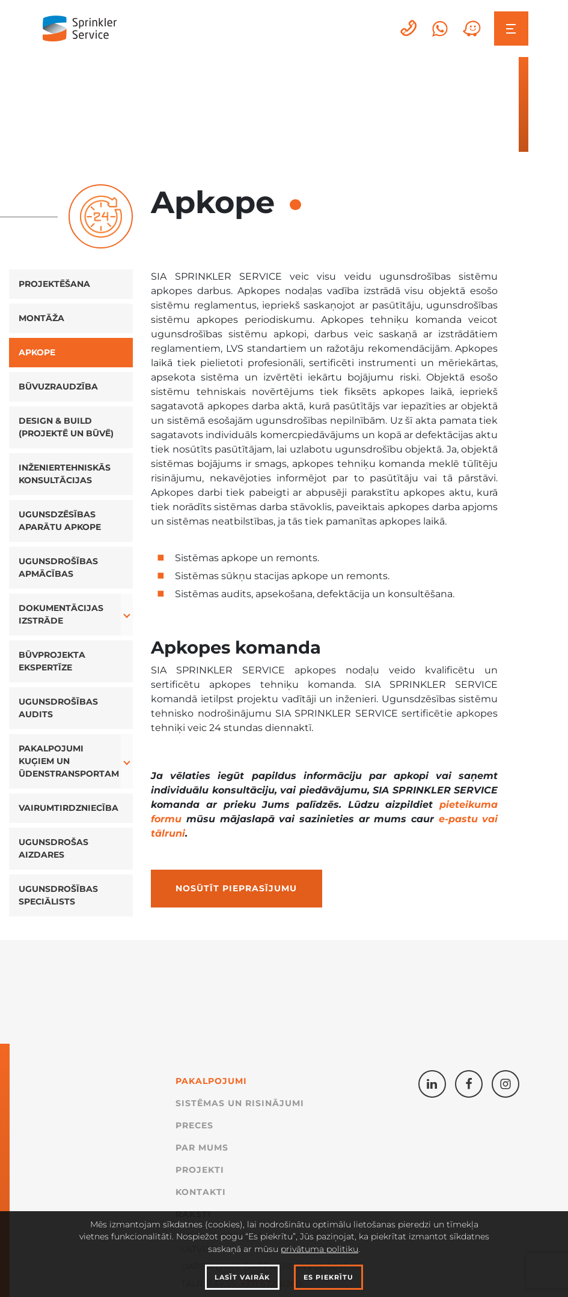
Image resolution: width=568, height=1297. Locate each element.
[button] (127, 615)
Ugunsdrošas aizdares (53, 848)
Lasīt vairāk (242, 1277)
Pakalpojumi (211, 1081)
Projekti (200, 1169)
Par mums (202, 1147)
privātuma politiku (319, 1249)
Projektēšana (54, 283)
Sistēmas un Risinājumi (240, 1103)
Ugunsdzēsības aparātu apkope (60, 520)
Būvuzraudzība (58, 386)
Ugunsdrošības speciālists (58, 895)
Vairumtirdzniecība (68, 807)
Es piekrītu (328, 1277)
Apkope (37, 352)
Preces (194, 1125)
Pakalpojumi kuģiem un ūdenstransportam (69, 761)
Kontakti (201, 1192)
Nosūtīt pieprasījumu (236, 888)
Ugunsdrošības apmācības (58, 567)
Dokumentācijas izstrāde (61, 614)
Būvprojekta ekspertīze (52, 661)
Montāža (41, 318)
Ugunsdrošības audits (58, 708)
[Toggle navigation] (511, 28)
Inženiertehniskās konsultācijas (65, 474)
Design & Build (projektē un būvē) (66, 427)
